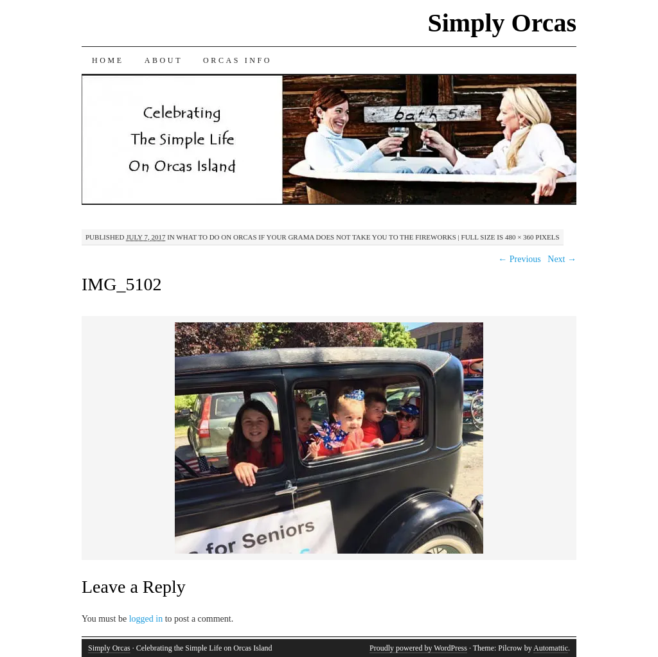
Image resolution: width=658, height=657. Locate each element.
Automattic (550, 648)
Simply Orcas (501, 22)
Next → (561, 259)
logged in (146, 619)
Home (108, 60)
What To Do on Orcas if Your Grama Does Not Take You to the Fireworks (316, 237)
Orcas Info (237, 60)
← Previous (519, 259)
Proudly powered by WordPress (418, 648)
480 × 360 (519, 237)
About (163, 60)
